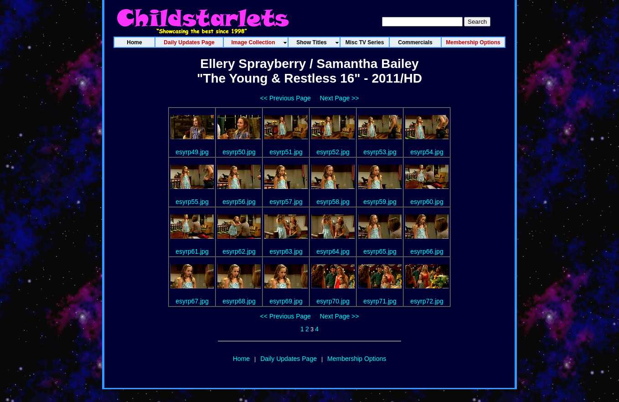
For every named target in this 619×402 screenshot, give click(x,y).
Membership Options (356, 358)
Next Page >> (339, 98)
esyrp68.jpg (238, 301)
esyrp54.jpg (426, 152)
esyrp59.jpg (379, 201)
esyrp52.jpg (332, 152)
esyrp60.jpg (426, 201)
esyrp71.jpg (379, 301)
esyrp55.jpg (191, 201)
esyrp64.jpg (332, 251)
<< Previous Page (285, 98)
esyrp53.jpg (379, 152)
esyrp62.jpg (238, 251)
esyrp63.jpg (285, 251)
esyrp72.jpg (426, 301)
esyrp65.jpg (379, 251)
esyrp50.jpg (238, 152)
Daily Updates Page (288, 358)
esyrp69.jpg (285, 301)
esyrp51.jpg (285, 152)
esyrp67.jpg (191, 301)
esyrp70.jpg (332, 301)
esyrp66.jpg (426, 251)
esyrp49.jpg (191, 152)
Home (241, 358)
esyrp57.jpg (285, 201)
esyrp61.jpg (191, 251)
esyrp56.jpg (238, 201)
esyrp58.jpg (332, 201)
